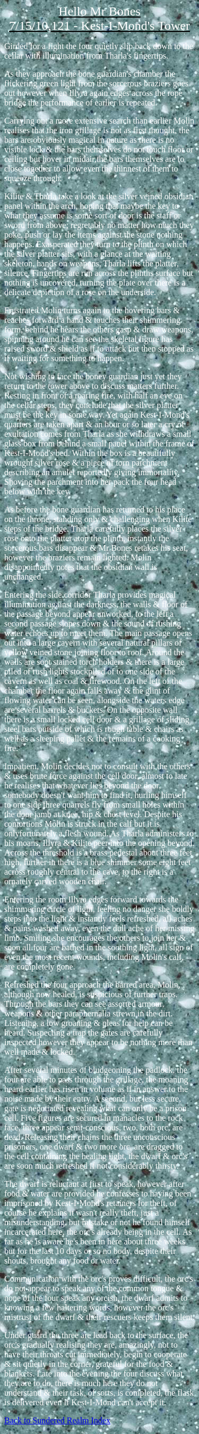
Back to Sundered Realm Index (57, 1420)
